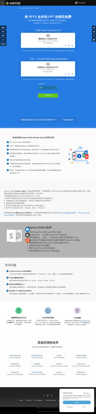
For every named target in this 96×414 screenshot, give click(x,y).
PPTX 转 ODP (81, 364)
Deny (84, 407)
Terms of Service (60, 50)
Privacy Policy (70, 50)
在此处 (59, 119)
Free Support (36, 400)
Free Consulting (50, 400)
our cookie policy (73, 398)
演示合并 (59, 372)
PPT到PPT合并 (15, 364)
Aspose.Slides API (84, 321)
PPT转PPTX (37, 364)
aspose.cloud (53, 23)
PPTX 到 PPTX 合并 (36, 372)
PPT (41, 88)
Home (14, 400)
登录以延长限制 (48, 43)
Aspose (7, 3)
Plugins (3, 44)
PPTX (45, 234)
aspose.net (45, 23)
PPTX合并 (59, 364)
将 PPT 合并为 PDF (14, 355)
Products (24, 400)
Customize (69, 407)
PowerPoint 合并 (37, 355)
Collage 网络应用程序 (68, 213)
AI (3, 40)
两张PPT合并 (81, 372)
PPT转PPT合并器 (81, 355)
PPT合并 (59, 355)
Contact (56, 411)
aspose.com (38, 23)
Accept (77, 402)
